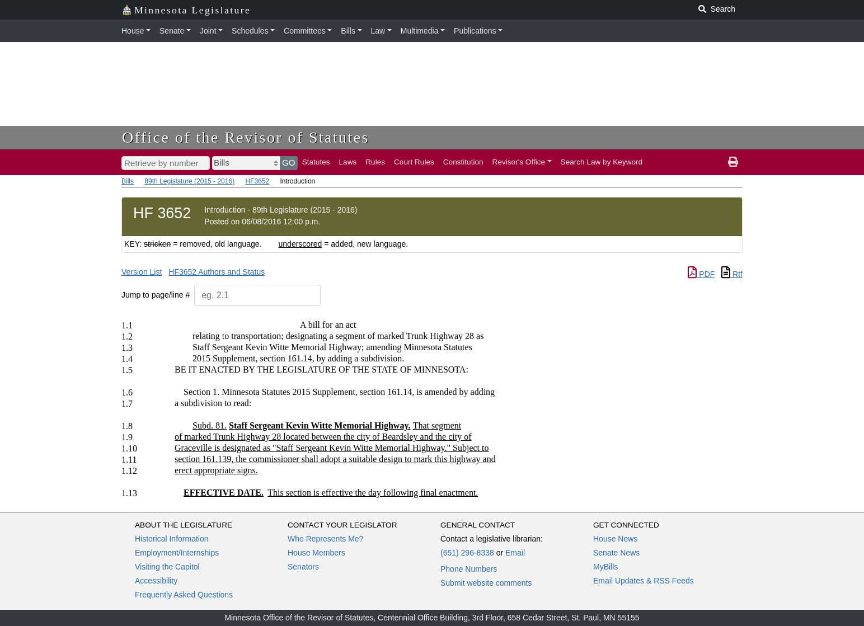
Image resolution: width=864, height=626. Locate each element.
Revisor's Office (519, 162)
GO (288, 162)
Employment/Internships (177, 552)
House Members (316, 552)
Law (378, 30)
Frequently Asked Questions (184, 594)
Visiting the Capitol (167, 566)
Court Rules (414, 162)
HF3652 (257, 181)
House (132, 30)
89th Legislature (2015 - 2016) (189, 181)
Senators (303, 566)
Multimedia (420, 30)
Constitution (463, 162)
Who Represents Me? (325, 538)
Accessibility (156, 580)
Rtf (732, 274)
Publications (475, 30)
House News (615, 538)
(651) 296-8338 (467, 552)
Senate (171, 30)
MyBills (605, 566)
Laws (348, 162)
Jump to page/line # (155, 294)
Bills (348, 30)
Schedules (250, 30)
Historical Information (172, 538)
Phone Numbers (468, 568)
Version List (141, 271)
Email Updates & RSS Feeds (643, 580)
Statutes (316, 162)
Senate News (616, 552)
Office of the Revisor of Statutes (245, 137)
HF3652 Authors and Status (216, 271)
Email (515, 552)
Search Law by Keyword (602, 162)
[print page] (733, 162)
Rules (375, 162)
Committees (305, 30)
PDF (701, 274)
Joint (208, 30)
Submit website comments (486, 582)
